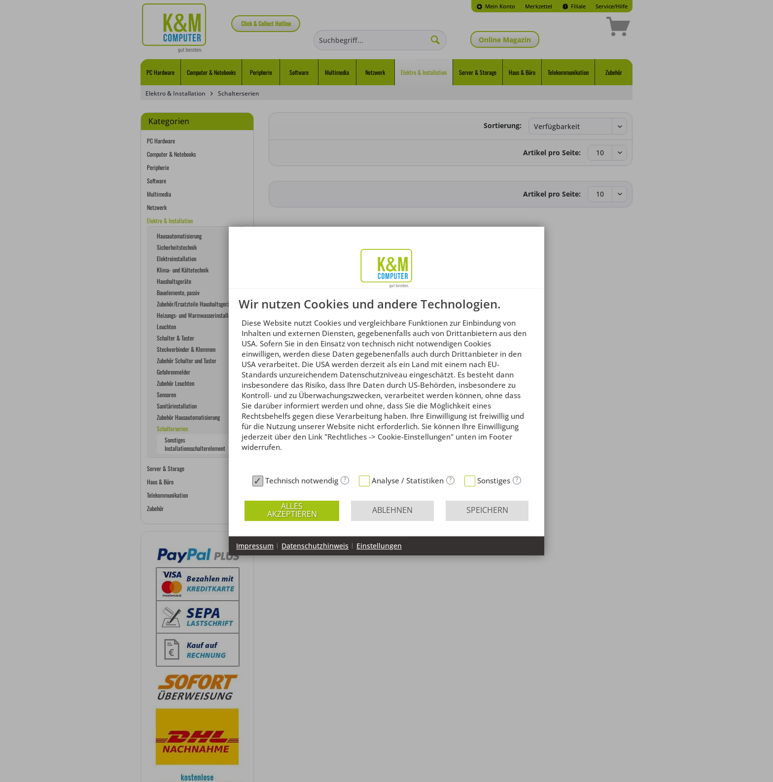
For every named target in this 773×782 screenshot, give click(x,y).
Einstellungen (379, 545)
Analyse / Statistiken (408, 480)
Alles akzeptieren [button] (292, 510)
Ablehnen (392, 510)
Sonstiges (493, 480)
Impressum (255, 545)
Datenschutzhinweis (315, 545)
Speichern (487, 510)
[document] (386, 384)
